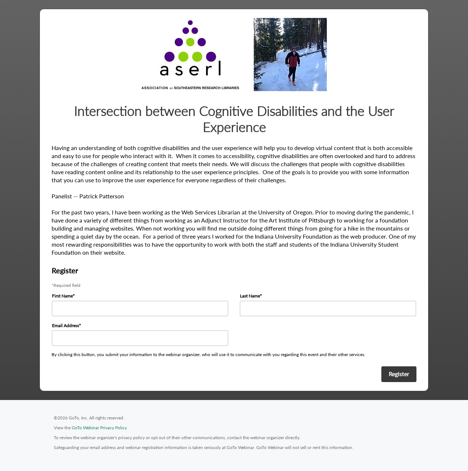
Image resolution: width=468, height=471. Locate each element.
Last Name (250, 296)
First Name (62, 296)
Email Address (65, 325)
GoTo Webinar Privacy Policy (99, 427)
